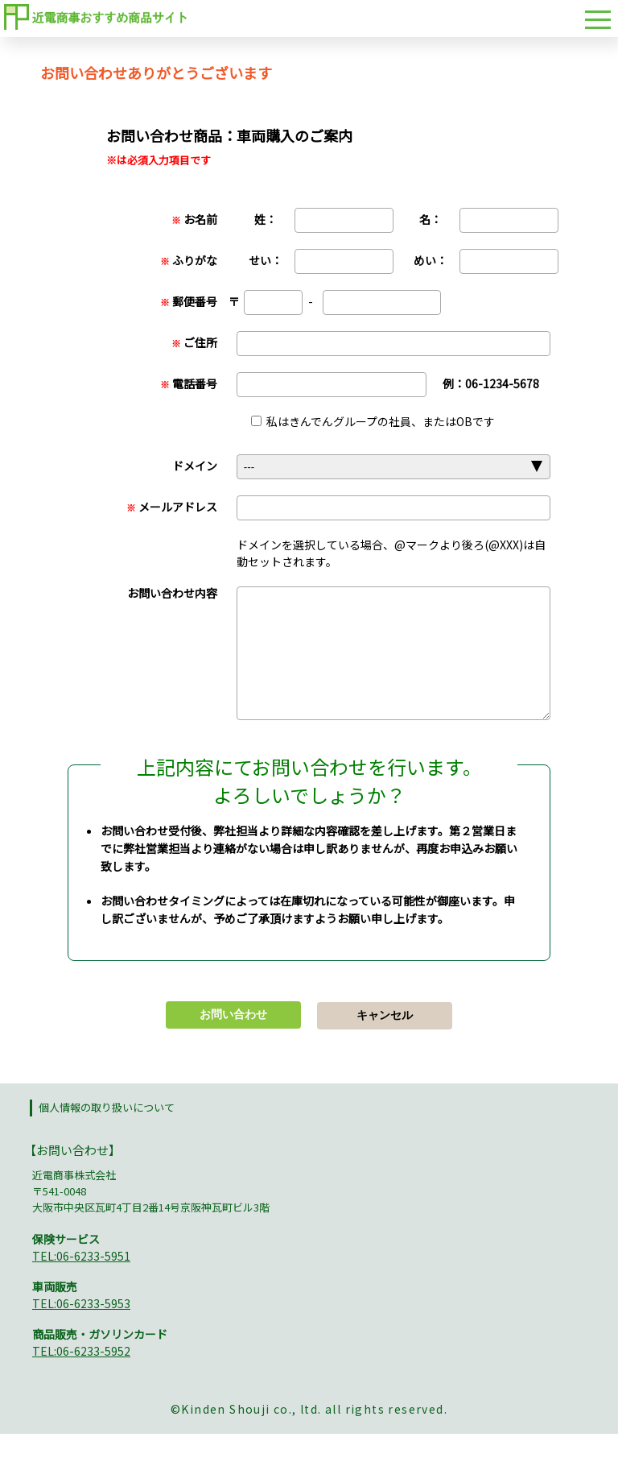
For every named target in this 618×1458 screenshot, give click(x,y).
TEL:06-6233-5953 (81, 1327)
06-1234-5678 (502, 383)
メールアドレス (171, 506)
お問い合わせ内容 (172, 592)
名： (430, 219)
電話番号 (188, 383)
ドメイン (194, 465)
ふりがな (188, 260)
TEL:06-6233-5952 (81, 1375)
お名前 (194, 219)
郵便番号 (188, 301)
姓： (265, 219)
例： (491, 383)
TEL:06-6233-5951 (81, 1280)
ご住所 (194, 342)
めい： (430, 260)
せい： (265, 260)
